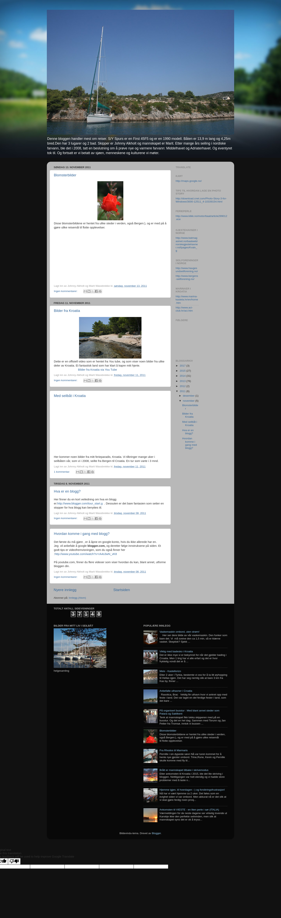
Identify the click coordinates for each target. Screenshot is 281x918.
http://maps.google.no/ (189, 180)
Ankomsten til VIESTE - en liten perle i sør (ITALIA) (189, 809)
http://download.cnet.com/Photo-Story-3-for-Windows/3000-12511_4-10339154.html (201, 200)
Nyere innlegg (65, 590)
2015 (183, 370)
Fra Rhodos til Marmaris (173, 750)
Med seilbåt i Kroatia (70, 396)
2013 (183, 381)
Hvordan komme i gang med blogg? (81, 534)
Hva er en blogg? (67, 491)
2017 (183, 365)
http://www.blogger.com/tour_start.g (80, 503)
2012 (183, 386)
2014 (183, 375)
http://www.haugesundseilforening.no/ (187, 270)
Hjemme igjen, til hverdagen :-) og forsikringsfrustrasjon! (192, 789)
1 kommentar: (62, 471)
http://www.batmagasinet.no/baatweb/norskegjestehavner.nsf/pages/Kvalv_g (187, 244)
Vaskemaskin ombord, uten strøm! (179, 631)
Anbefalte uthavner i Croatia (175, 690)
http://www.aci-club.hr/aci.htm (184, 309)
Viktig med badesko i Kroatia (176, 651)
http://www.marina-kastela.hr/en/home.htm (187, 299)
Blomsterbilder (65, 175)
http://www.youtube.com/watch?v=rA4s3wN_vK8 (86, 554)
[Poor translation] (14, 861)
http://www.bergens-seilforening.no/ (187, 277)
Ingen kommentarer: (66, 291)
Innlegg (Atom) (77, 597)
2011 (183, 391)
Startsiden (121, 590)
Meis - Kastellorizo (170, 671)
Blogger (156, 833)
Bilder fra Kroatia (67, 311)
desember (189, 395)
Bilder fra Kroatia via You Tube (97, 369)
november (189, 400)
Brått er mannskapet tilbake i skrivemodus (183, 770)
